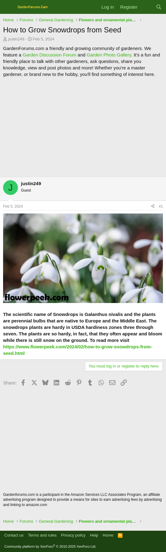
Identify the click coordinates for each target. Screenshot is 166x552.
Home (108, 535)
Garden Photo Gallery (109, 54)
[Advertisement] (83, 127)
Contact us (13, 535)
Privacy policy (73, 535)
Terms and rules (42, 535)
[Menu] (8, 7)
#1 (161, 206)
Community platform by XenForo (50, 546)
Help (94, 535)
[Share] (153, 206)
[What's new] (146, 7)
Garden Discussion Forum (49, 54)
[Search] (159, 7)
